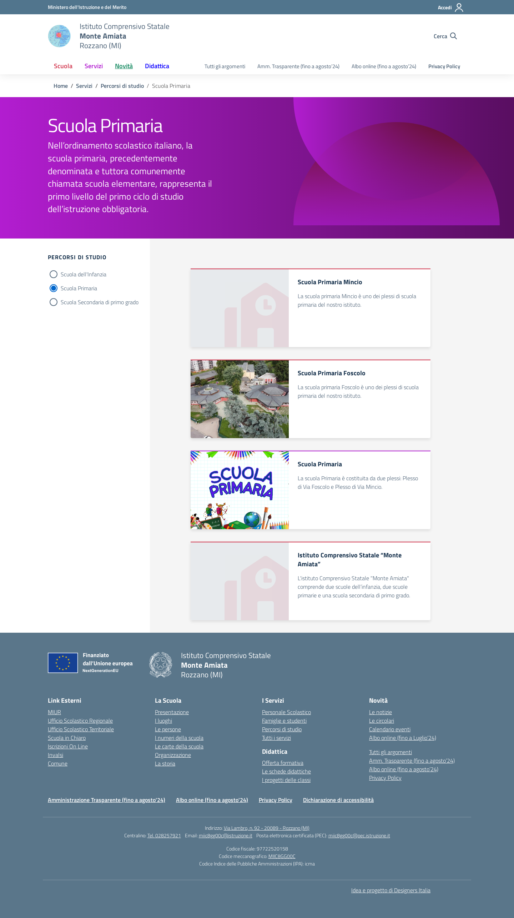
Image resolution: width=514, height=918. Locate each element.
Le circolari (381, 720)
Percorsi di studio (282, 729)
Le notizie (380, 712)
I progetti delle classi (286, 780)
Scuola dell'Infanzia (83, 274)
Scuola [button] (63, 66)
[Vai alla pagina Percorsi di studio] (122, 85)
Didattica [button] (157, 66)
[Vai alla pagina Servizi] (84, 85)
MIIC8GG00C (282, 856)
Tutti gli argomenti (225, 66)
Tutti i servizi (276, 737)
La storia (165, 763)
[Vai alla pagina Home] (61, 85)
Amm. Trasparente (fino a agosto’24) (298, 66)
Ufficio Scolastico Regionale (80, 720)
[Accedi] (451, 7)
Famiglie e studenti (284, 720)
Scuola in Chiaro (67, 737)
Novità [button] (124, 66)
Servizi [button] (94, 66)
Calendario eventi (389, 729)
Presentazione (172, 712)
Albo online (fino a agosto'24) (212, 800)
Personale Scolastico (286, 712)
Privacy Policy (444, 66)
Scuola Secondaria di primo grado (99, 302)
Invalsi (55, 755)
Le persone (168, 729)
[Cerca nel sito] (445, 36)
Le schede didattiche (286, 771)
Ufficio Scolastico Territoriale (81, 729)
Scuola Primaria (79, 288)
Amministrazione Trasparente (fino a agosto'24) (106, 800)
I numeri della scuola (179, 737)
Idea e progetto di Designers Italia (390, 890)
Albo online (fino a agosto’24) (384, 66)
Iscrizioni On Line (68, 746)
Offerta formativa (282, 762)
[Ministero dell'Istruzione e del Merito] (87, 7)
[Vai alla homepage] (59, 36)
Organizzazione (173, 755)
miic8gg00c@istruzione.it (225, 835)
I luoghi (163, 720)
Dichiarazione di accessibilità (338, 800)
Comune (57, 763)
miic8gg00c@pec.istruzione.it (359, 835)
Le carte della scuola (179, 746)
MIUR (54, 712)
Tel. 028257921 (164, 835)
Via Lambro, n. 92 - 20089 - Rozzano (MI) (266, 828)
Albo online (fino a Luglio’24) (402, 737)
